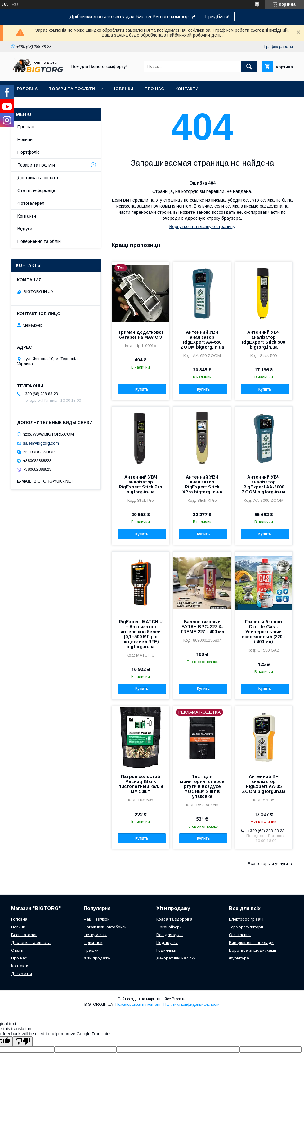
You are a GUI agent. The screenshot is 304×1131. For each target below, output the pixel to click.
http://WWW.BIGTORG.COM (48, 434)
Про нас (154, 88)
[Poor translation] (23, 1041)
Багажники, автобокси (105, 927)
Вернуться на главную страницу (202, 226)
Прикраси (93, 942)
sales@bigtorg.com (41, 443)
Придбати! (217, 16)
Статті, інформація (36, 190)
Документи (21, 973)
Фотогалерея (30, 203)
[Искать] (249, 66)
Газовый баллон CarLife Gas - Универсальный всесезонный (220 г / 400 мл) (263, 631)
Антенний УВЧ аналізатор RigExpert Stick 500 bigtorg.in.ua (263, 340)
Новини (25, 139)
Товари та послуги (72, 88)
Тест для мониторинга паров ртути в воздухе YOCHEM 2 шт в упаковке (202, 786)
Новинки (122, 88)
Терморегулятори (246, 927)
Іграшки (91, 950)
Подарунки (167, 942)
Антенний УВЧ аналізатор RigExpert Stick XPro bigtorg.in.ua (202, 484)
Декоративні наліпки (176, 958)
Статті (17, 950)
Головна (27, 88)
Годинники (166, 950)
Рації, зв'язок (96, 919)
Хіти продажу (97, 958)
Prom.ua (179, 999)
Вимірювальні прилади (251, 942)
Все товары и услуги (268, 863)
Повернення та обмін (39, 241)
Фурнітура (239, 958)
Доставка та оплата (37, 177)
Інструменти (95, 934)
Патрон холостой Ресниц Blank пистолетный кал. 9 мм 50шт (140, 784)
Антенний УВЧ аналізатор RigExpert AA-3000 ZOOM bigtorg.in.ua (263, 484)
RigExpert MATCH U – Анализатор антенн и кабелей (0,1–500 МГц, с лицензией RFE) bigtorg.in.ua (141, 634)
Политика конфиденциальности (191, 1004)
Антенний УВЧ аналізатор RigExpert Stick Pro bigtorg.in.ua (140, 484)
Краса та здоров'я (174, 919)
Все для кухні (169, 934)
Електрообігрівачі (246, 919)
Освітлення (240, 934)
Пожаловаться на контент (138, 1004)
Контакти (187, 88)
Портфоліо (28, 152)
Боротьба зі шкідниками (252, 950)
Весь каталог (24, 934)
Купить (141, 389)
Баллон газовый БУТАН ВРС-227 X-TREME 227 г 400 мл (202, 626)
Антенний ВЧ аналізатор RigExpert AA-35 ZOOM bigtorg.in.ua (263, 784)
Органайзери (169, 927)
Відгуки (24, 228)
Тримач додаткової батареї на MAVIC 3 (140, 335)
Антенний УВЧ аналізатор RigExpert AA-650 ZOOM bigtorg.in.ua (202, 340)
